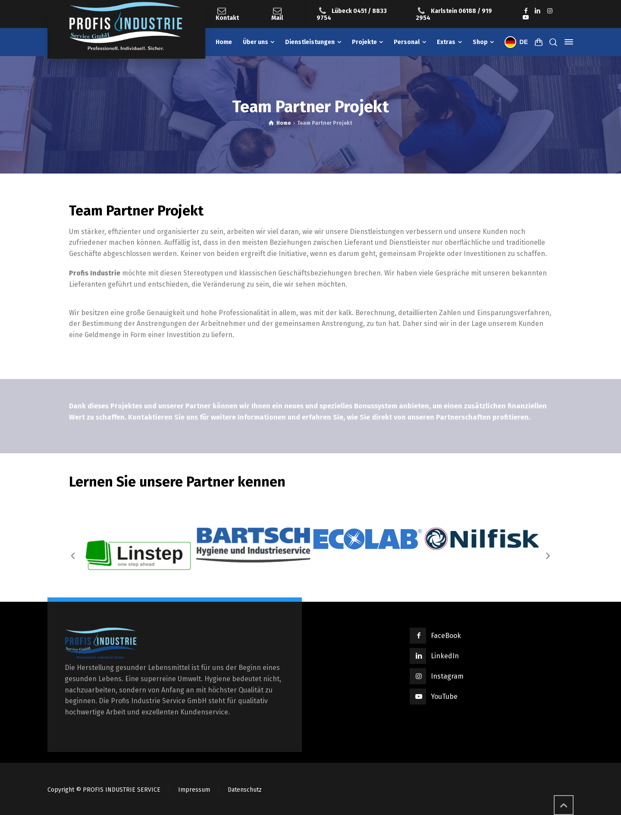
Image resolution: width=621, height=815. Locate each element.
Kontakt (227, 18)
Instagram (447, 676)
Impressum (194, 789)
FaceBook (446, 636)
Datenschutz (245, 789)
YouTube (444, 696)
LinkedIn (445, 656)
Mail (277, 18)
